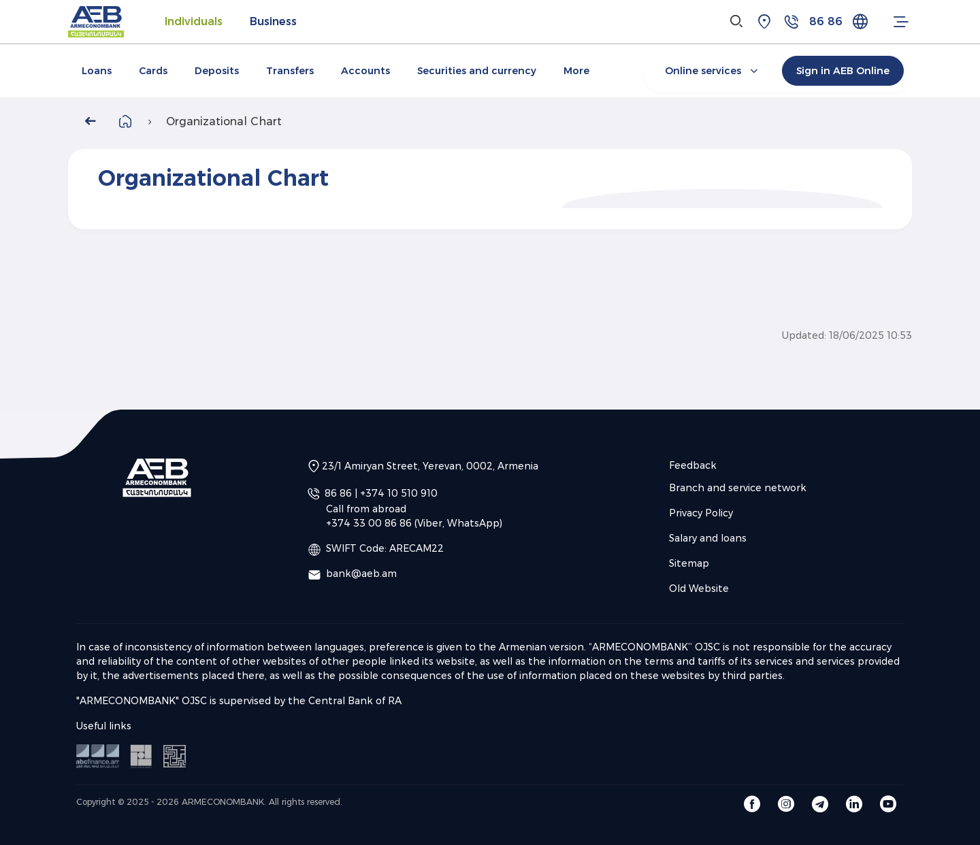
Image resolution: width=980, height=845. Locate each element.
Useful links (103, 726)
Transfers (290, 71)
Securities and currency (476, 71)
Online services (713, 70)
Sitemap (689, 563)
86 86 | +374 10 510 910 (381, 493)
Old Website (699, 588)
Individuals (194, 21)
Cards (153, 71)
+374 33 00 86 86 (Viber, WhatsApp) (414, 523)
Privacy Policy (701, 513)
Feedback (693, 465)
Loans (97, 71)
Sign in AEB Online (842, 71)
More (576, 71)
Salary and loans (708, 538)
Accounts (365, 71)
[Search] (737, 21)
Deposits (217, 71)
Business (273, 21)
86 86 (826, 21)
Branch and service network (737, 488)
